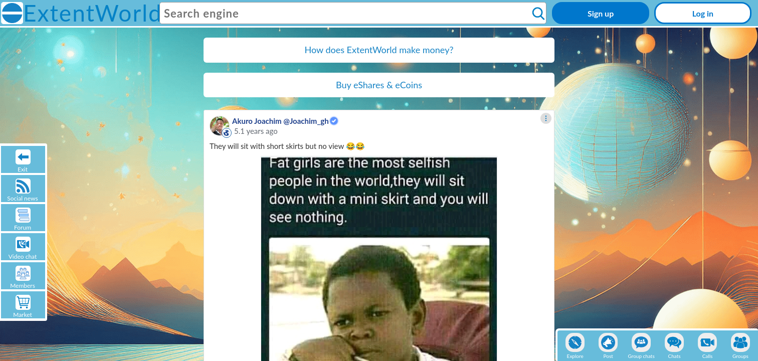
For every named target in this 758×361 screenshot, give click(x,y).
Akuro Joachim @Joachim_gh (280, 120)
